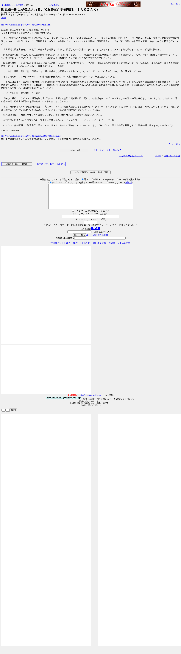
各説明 (128, 182)
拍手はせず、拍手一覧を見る (107, 150)
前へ (178, 4)
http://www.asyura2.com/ (90, 400)
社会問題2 (18, 5)
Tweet (3, 17)
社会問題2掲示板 (172, 155)
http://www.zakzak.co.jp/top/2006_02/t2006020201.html (25, 25)
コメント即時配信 (81, 248)
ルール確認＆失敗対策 (97, 240)
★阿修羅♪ (6, 5)
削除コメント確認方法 (119, 248)
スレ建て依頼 (99, 248)
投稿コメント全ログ (60, 248)
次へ (172, 4)
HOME (158, 155)
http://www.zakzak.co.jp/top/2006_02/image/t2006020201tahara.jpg (30, 136)
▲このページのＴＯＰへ (131, 155)
